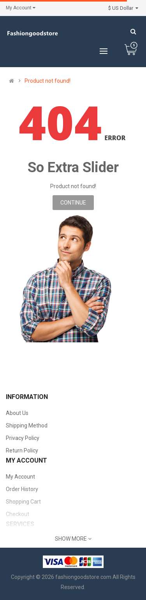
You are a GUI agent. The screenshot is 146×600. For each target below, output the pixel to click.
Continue (73, 202)
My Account (20, 477)
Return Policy (22, 450)
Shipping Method (26, 425)
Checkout (17, 514)
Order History (22, 489)
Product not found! (47, 81)
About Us (17, 413)
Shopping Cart (23, 502)
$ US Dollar (123, 8)
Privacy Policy (22, 438)
